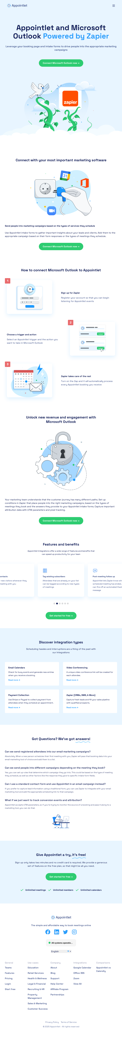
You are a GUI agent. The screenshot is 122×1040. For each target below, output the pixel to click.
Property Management (35, 996)
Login (8, 983)
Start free (10, 989)
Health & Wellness (37, 978)
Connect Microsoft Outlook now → (61, 63)
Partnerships (57, 994)
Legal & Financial (37, 983)
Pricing (9, 978)
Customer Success (38, 1008)
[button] (54, 603)
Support (55, 978)
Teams (8, 967)
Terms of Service (69, 1022)
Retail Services (36, 973)
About (54, 967)
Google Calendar (82, 967)
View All (77, 983)
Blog (53, 973)
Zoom (76, 978)
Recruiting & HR (36, 989)
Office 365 (78, 973)
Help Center (57, 983)
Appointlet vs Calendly (103, 969)
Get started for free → (61, 615)
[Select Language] (61, 951)
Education (33, 967)
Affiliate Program (59, 989)
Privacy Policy (52, 1022)
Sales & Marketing (37, 1003)
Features (9, 973)
